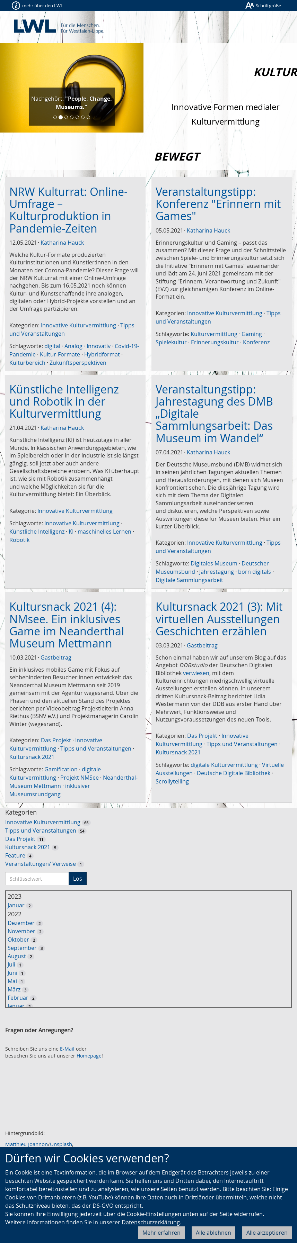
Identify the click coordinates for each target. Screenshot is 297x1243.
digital (52, 346)
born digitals (254, 571)
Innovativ (99, 346)
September (22, 948)
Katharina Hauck (62, 242)
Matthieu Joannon (26, 1144)
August (17, 956)
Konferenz (256, 342)
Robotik (19, 540)
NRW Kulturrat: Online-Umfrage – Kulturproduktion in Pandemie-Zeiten (68, 210)
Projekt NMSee (79, 777)
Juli (11, 964)
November (21, 931)
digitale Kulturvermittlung (224, 765)
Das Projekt (56, 740)
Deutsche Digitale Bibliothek (233, 773)
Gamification (61, 769)
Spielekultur (171, 342)
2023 (14, 896)
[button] (10, 88)
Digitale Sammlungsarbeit (189, 580)
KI (71, 531)
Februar (18, 997)
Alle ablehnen (213, 1232)
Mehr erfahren (161, 1232)
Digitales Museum (214, 563)
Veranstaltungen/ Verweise (40, 864)
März (14, 989)
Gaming (252, 334)
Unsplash (61, 1144)
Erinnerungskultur (215, 342)
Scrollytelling (172, 781)
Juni (12, 973)
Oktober (18, 939)
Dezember (21, 923)
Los (77, 878)
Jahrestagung (216, 571)
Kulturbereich (27, 362)
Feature (15, 855)
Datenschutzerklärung (151, 1222)
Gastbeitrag (56, 657)
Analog (73, 346)
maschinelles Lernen (104, 531)
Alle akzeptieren (267, 1232)
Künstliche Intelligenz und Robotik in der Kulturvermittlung (64, 401)
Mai (12, 981)
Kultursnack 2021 (31, 757)
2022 (14, 914)
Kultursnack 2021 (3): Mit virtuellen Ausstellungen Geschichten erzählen (219, 618)
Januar (16, 905)
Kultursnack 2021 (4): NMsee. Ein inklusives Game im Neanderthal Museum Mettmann (66, 625)
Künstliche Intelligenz (36, 531)
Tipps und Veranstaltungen (95, 748)
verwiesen (196, 673)
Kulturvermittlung (214, 334)
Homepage (89, 1055)
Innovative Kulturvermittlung (78, 325)
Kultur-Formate (60, 354)
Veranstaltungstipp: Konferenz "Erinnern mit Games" (218, 203)
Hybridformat (102, 354)
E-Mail (67, 1048)
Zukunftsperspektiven (78, 362)
